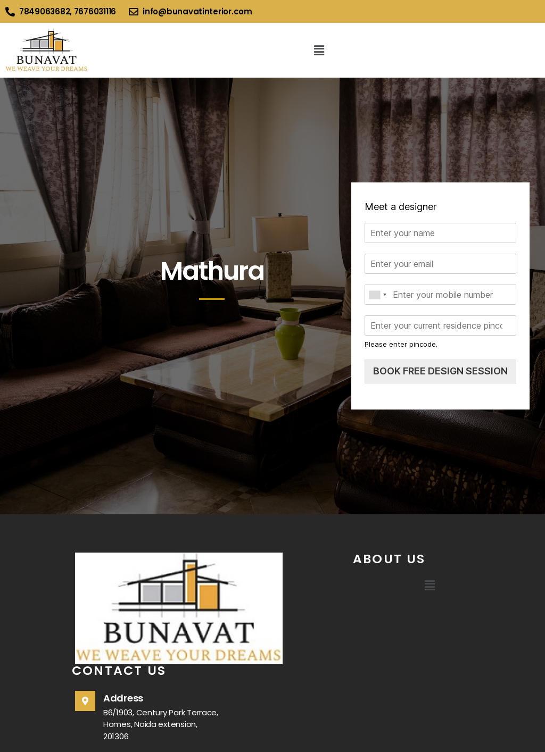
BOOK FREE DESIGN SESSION (440, 371)
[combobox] (377, 294)
